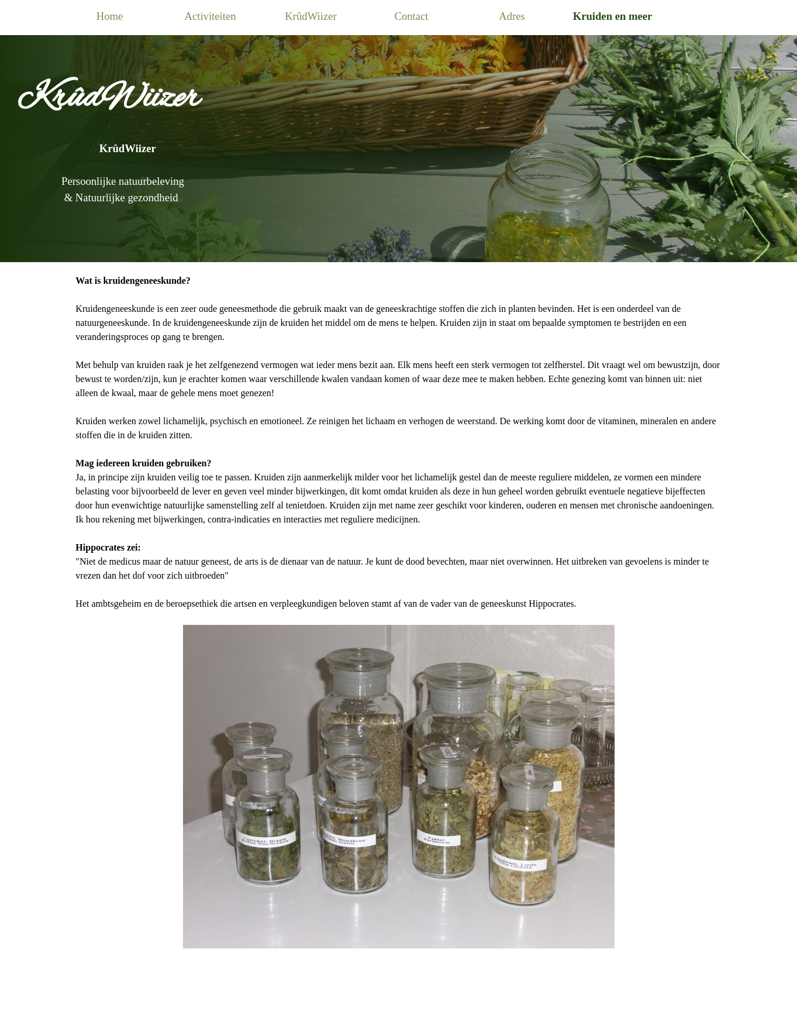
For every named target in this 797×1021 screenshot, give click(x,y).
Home (109, 16)
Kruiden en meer (613, 16)
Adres (512, 16)
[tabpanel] (398, 131)
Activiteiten (210, 16)
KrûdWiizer (310, 16)
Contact (411, 16)
